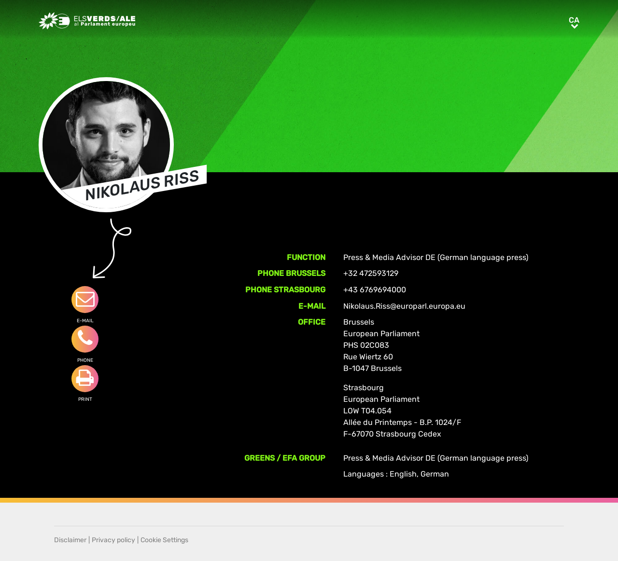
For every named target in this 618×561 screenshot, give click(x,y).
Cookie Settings (164, 540)
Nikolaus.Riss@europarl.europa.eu (404, 306)
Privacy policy (113, 540)
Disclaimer (70, 540)
